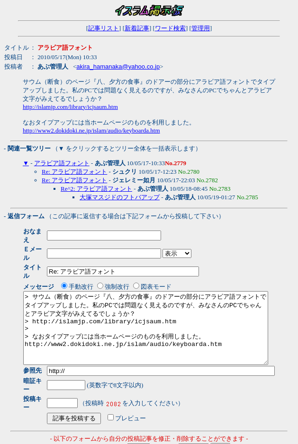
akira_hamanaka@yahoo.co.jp (118, 66)
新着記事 (137, 28)
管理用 (200, 28)
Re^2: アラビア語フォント (96, 188)
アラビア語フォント (62, 163)
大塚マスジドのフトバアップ (120, 197)
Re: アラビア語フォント (74, 171)
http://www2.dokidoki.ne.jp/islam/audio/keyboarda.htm (91, 130)
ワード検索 (170, 28)
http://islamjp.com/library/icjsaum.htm (70, 106)
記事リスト (103, 28)
